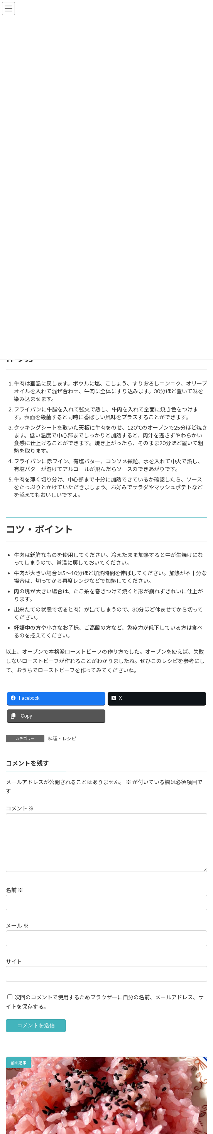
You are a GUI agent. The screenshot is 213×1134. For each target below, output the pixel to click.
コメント (20, 808)
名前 (14, 890)
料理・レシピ (62, 739)
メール (17, 925)
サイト (14, 961)
